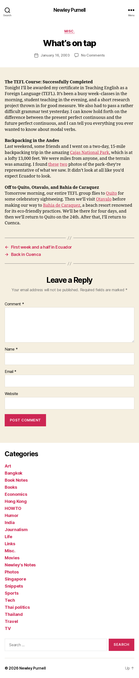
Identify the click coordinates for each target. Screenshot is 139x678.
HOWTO (13, 508)
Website (11, 394)
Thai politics (17, 607)
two (63, 164)
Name (11, 349)
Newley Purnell (70, 10)
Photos (12, 571)
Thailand (14, 614)
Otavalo (104, 199)
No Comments (93, 55)
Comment (14, 304)
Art (8, 466)
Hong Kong (16, 501)
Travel (11, 621)
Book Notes (16, 480)
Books (11, 487)
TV (8, 628)
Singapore (15, 579)
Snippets (14, 586)
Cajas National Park (89, 152)
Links (10, 543)
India (10, 522)
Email (10, 372)
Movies (12, 557)
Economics (16, 494)
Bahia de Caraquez (61, 205)
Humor (12, 515)
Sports (11, 593)
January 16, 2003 (55, 55)
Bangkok (13, 473)
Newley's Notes (20, 564)
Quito (111, 193)
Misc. (69, 31)
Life (8, 536)
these (53, 164)
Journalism (16, 529)
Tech (10, 600)
